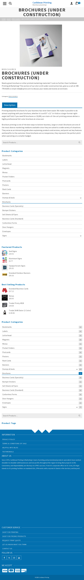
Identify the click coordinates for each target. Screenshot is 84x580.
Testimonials (8, 452)
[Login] (71, 3)
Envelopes (6, 231)
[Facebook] (4, 557)
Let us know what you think (14, 544)
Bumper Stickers (9, 210)
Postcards (6, 181)
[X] (9, 557)
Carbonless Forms (9, 223)
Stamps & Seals (8, 197)
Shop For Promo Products (14, 536)
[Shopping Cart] (78, 3)
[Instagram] (14, 557)
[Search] (10, 3)
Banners (5, 193)
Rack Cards (6, 189)
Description (9, 105)
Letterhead (6, 164)
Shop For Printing (10, 532)
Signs (4, 235)
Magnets (5, 168)
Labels (5, 160)
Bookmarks (7, 155)
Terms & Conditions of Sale (14, 443)
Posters (5, 185)
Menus (5, 172)
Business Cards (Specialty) (12, 206)
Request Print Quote (11, 540)
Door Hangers (8, 227)
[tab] (10, 105)
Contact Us (7, 548)
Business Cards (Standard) (12, 219)
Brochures (13, 96)
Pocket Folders (8, 176)
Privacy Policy (8, 439)
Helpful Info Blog (10, 447)
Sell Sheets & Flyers (10, 214)
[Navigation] (5, 3)
